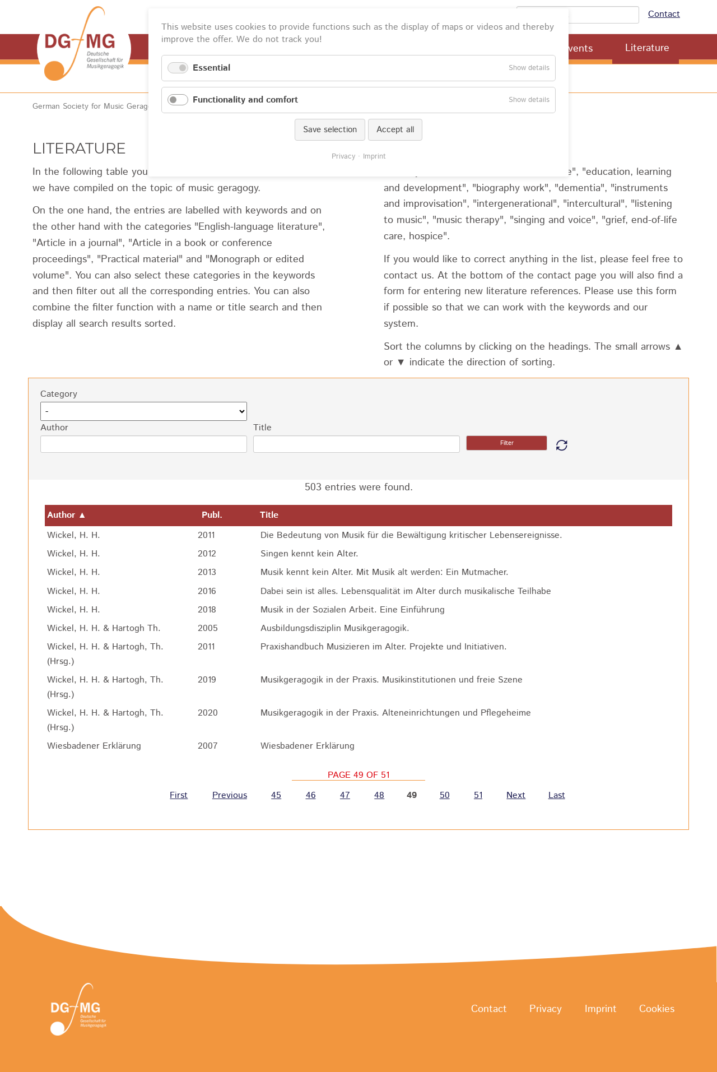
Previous (229, 796)
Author (54, 427)
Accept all (395, 130)
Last (556, 796)
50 (445, 796)
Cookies (656, 1010)
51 (478, 796)
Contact (664, 14)
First (179, 796)
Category (58, 394)
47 (345, 796)
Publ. (219, 515)
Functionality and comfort (245, 100)
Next (515, 796)
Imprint (601, 1010)
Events (577, 48)
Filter (507, 443)
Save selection (330, 130)
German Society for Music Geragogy (96, 106)
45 (276, 796)
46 (311, 796)
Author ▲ (67, 515)
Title (262, 427)
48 (379, 796)
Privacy (545, 1010)
